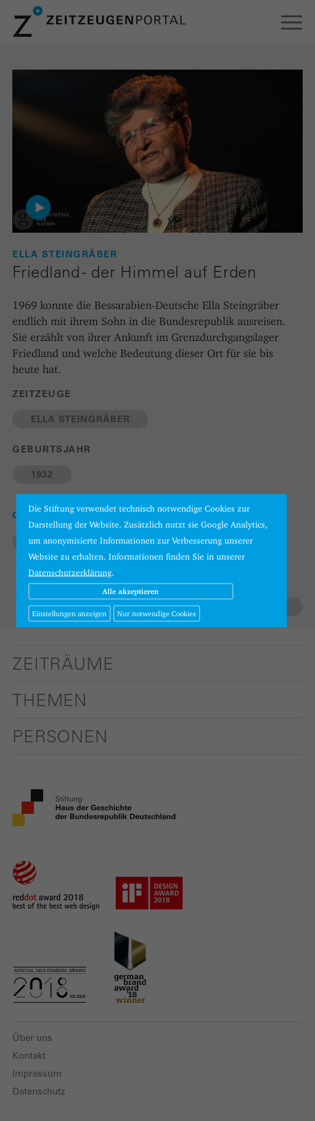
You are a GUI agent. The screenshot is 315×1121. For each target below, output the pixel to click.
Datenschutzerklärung (70, 572)
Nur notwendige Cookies (156, 612)
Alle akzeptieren (130, 590)
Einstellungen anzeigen (69, 612)
